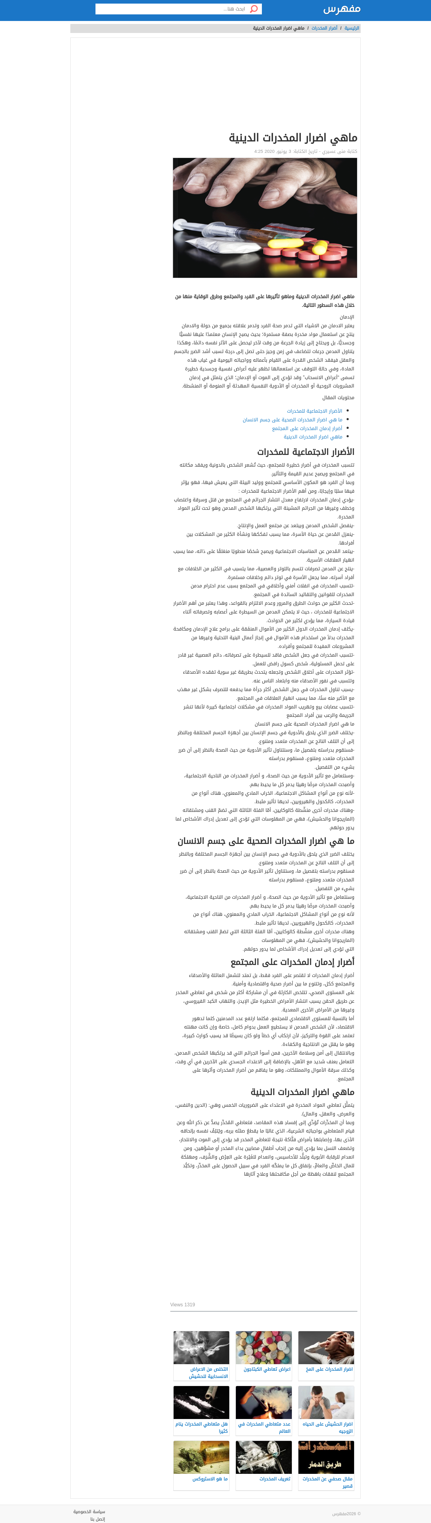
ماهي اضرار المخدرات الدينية (313, 436)
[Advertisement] (263, 86)
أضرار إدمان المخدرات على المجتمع (307, 428)
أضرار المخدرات (324, 28)
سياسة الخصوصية (89, 1512)
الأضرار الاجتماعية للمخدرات (314, 411)
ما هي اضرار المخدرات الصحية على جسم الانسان (292, 419)
